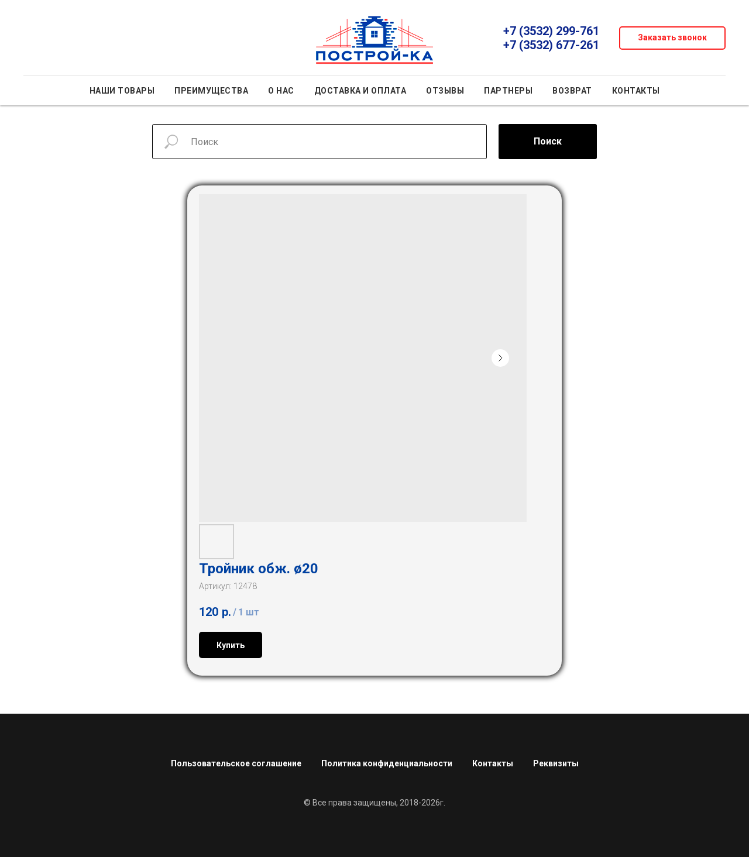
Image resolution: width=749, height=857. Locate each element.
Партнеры (508, 90)
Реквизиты (556, 763)
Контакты (636, 90)
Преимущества (211, 90)
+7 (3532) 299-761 (551, 31)
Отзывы (445, 90)
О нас (281, 90)
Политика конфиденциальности (386, 763)
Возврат (572, 90)
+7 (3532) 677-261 (551, 45)
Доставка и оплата (360, 90)
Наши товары (122, 90)
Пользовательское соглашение (236, 763)
